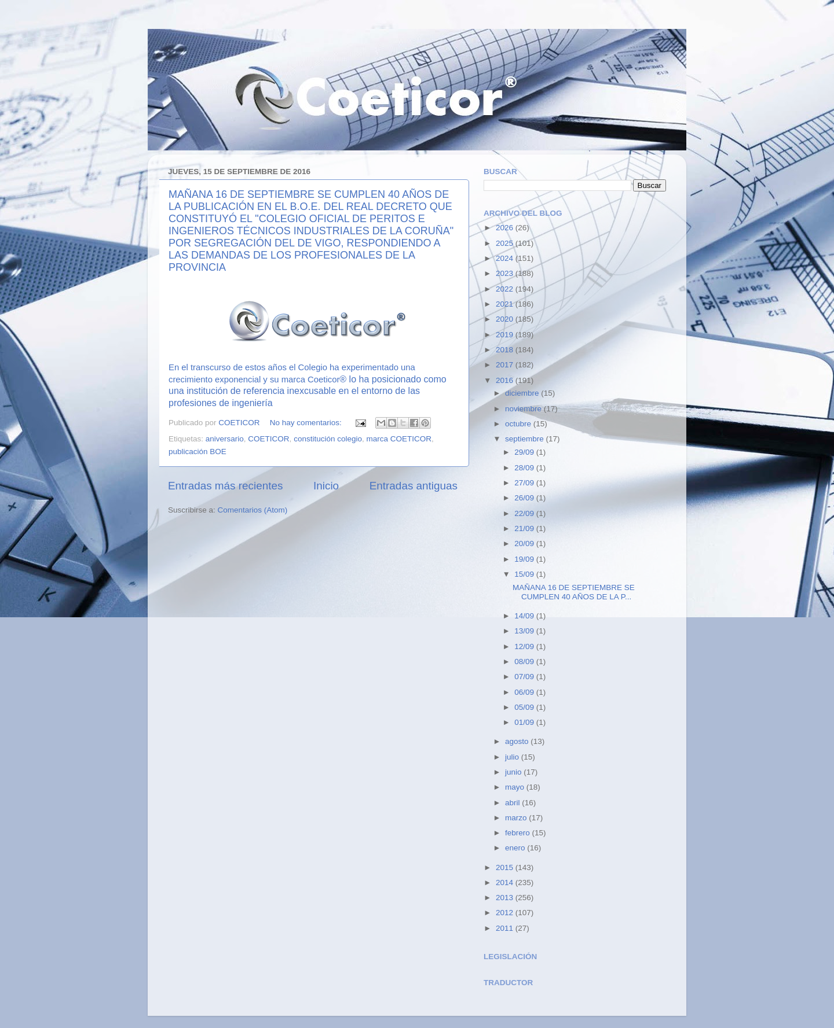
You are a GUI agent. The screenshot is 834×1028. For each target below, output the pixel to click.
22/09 (525, 513)
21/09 (525, 528)
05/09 (525, 707)
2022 (505, 289)
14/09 (525, 615)
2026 (505, 227)
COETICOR (268, 438)
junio (514, 772)
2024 (505, 258)
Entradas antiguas (414, 486)
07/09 (525, 676)
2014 (505, 882)
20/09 (525, 543)
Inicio (326, 486)
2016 (505, 380)
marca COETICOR (398, 438)
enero (516, 847)
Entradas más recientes (225, 486)
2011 (505, 928)
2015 (505, 867)
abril (513, 802)
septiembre (525, 438)
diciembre (523, 393)
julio (513, 757)
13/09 (525, 631)
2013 (505, 897)
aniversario (225, 438)
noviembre (524, 408)
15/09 (525, 574)
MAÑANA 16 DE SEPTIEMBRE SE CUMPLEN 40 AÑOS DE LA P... (574, 592)
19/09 (525, 559)
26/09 (525, 497)
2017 (505, 364)
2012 (505, 912)
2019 (505, 334)
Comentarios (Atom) (253, 510)
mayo (515, 787)
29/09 (525, 452)
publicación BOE (197, 451)
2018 (505, 349)
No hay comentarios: (307, 422)
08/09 (525, 661)
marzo (517, 817)
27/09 (525, 482)
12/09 (525, 646)
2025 (505, 243)
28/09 (525, 467)
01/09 (525, 722)
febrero (518, 832)
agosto (518, 741)
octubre (519, 423)
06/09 (525, 692)
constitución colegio (328, 438)
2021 (505, 304)
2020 (505, 319)
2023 (505, 273)
